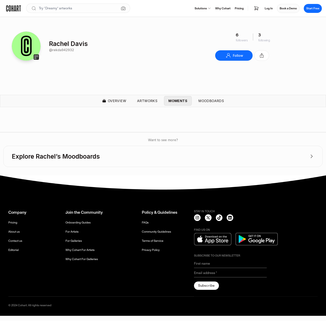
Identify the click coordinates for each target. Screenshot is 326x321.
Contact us (15, 246)
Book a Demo (288, 8)
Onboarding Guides (78, 228)
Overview (114, 103)
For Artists (72, 237)
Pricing (239, 8)
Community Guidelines (156, 237)
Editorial (13, 255)
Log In (269, 8)
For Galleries (73, 246)
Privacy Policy (151, 255)
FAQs (145, 228)
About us (14, 237)
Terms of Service (152, 246)
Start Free (312, 8)
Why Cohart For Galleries (81, 264)
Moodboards (211, 103)
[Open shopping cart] (256, 8)
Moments (177, 103)
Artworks (147, 103)
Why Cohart (223, 8)
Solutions (203, 8)
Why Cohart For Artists (80, 255)
